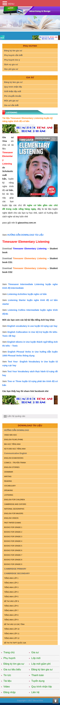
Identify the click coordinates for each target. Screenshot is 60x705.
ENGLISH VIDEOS (11, 518)
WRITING (8, 476)
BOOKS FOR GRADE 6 (13, 550)
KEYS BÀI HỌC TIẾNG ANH (15, 449)
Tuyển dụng (37, 681)
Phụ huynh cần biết (13, 55)
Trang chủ (9, 652)
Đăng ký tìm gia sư (13, 50)
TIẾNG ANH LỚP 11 (11, 633)
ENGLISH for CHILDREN (14, 499)
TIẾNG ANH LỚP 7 (11, 610)
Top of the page (55, 700)
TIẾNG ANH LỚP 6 (11, 606)
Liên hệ (35, 692)
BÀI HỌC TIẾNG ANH (12, 444)
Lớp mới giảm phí (41, 663)
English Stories (11, 467)
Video (7, 686)
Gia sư (35, 652)
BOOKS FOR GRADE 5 (13, 546)
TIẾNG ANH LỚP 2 (11, 583)
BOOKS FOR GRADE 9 (13, 564)
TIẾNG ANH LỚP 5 (11, 597)
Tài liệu (8, 681)
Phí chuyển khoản (12, 96)
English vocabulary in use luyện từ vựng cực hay (32, 326)
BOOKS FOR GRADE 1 (13, 527)
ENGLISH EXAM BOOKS (13, 458)
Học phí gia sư (11, 69)
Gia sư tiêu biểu (12, 669)
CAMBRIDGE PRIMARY (15, 569)
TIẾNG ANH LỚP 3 (11, 587)
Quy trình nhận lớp (13, 87)
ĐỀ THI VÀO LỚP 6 (11, 601)
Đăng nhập (10, 692)
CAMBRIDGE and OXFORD (15, 504)
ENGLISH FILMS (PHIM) (13, 439)
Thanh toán (37, 675)
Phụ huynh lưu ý (12, 60)
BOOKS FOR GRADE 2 (13, 532)
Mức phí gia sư (11, 100)
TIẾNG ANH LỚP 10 (11, 629)
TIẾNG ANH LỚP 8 (11, 615)
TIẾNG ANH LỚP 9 (11, 620)
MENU (11, 4)
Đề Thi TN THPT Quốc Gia (15, 643)
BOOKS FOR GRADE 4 (13, 541)
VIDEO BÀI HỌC (10, 435)
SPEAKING (8, 490)
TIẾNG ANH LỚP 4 (11, 592)
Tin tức (7, 675)
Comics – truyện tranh (15, 463)
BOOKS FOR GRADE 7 (13, 555)
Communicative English (15, 453)
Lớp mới (35, 658)
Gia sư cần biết (11, 105)
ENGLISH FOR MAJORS (13, 513)
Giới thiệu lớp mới (12, 91)
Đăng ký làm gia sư (13, 82)
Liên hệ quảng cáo (16, 416)
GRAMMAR (8, 472)
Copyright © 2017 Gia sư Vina (30, 700)
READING (8, 481)
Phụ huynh (10, 658)
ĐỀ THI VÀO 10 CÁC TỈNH (14, 624)
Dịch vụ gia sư (11, 64)
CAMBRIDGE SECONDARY (17, 573)
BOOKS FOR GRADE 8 (13, 560)
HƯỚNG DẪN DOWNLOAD (16, 430)
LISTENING (8, 495)
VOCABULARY (10, 486)
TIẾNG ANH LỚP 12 (11, 638)
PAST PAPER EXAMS (12, 523)
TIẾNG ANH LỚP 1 (11, 578)
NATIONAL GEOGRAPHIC (14, 509)
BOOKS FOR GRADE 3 (13, 536)
